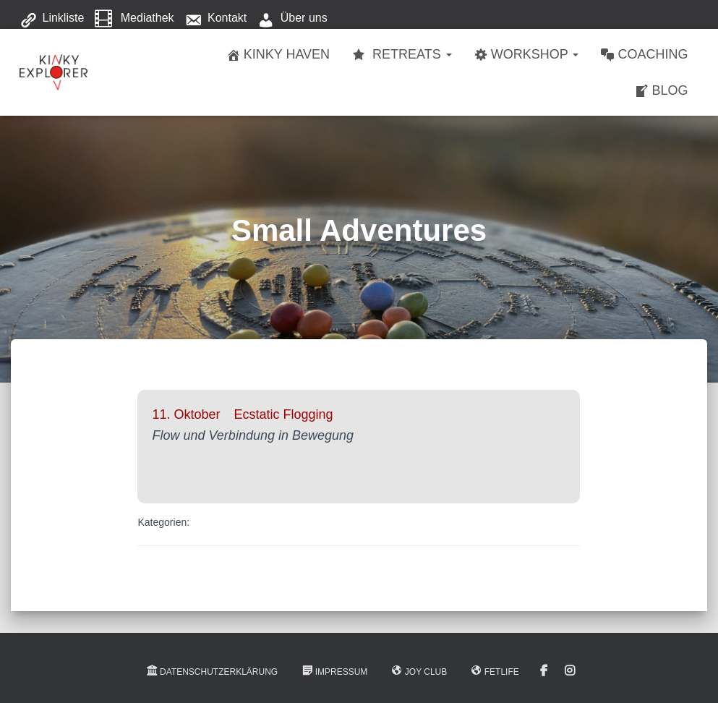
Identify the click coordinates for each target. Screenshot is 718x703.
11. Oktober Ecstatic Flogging (242, 414)
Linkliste (52, 19)
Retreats (401, 54)
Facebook (544, 671)
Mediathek (134, 18)
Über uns (292, 19)
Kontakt (215, 19)
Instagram (569, 671)
